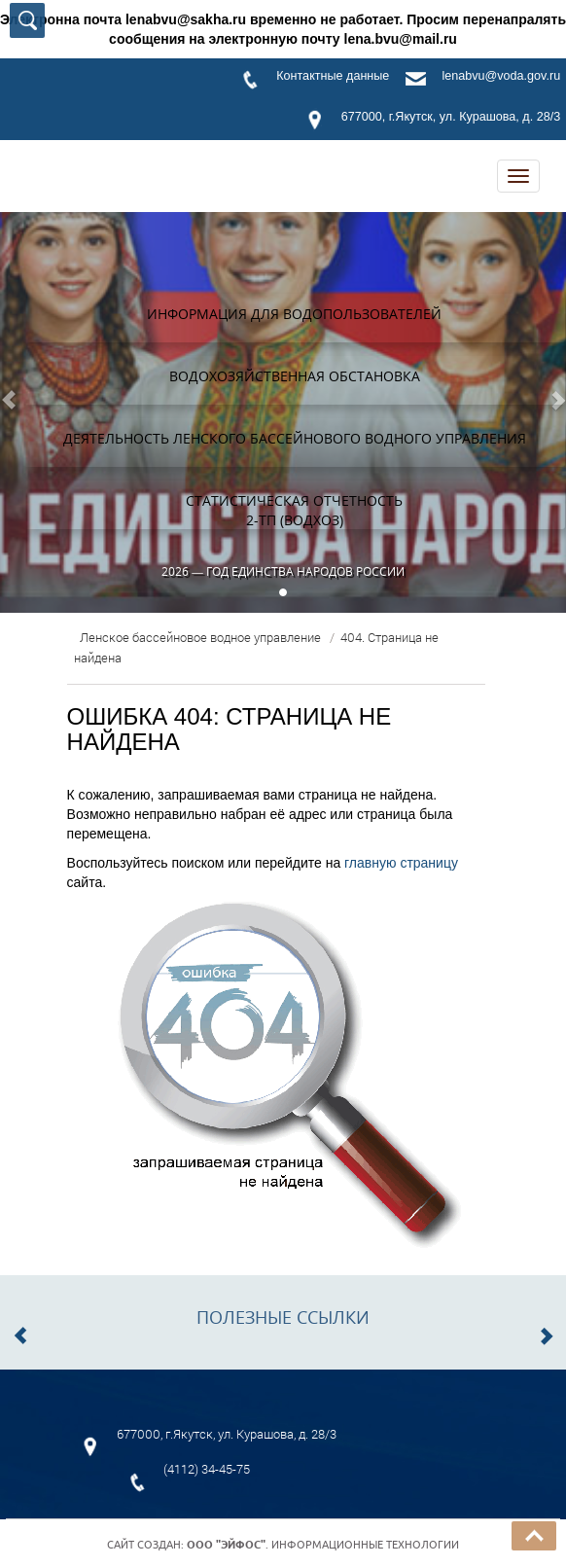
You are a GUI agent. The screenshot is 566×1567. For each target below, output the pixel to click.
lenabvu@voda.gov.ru (501, 76)
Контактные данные (332, 76)
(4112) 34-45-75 (206, 1469)
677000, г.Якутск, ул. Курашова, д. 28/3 (450, 117)
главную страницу (401, 863)
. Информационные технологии (323, 1544)
